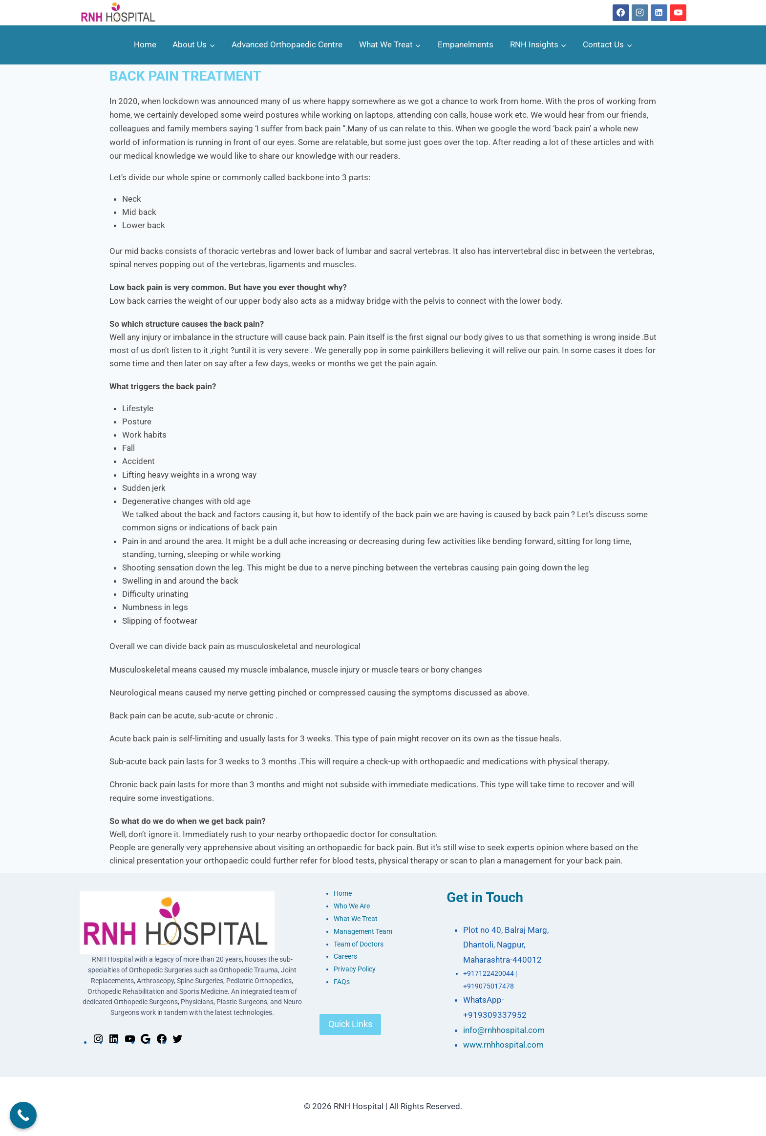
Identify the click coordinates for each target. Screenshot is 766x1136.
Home (145, 44)
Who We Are (352, 906)
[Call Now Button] (23, 1115)
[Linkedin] (659, 12)
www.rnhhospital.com (503, 1045)
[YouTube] (678, 12)
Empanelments (465, 44)
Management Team (363, 931)
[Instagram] (640, 12)
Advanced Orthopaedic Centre (287, 44)
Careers (345, 956)
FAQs (342, 982)
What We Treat (356, 919)
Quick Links (350, 1024)
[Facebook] (621, 12)
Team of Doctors (358, 944)
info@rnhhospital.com (504, 1030)
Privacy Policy (355, 969)
